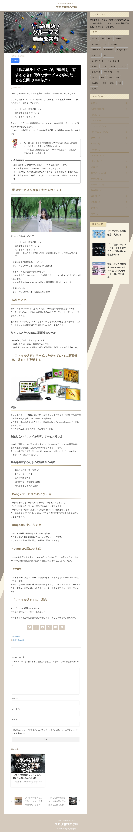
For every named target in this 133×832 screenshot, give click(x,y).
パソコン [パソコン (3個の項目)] (122, 66)
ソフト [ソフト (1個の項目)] (103, 66)
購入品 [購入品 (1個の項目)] (94, 89)
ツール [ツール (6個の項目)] (112, 66)
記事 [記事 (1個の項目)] (119, 83)
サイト (14, 719)
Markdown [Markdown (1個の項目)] (95, 44)
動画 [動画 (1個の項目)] (110, 77)
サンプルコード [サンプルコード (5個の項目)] (98, 61)
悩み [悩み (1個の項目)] (117, 77)
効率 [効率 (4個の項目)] (102, 77)
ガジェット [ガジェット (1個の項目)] (96, 55)
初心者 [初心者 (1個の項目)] (94, 77)
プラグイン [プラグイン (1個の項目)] (108, 72)
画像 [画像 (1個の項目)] (112, 83)
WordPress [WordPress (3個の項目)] (108, 50)
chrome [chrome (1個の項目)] (94, 39)
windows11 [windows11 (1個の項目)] (96, 50)
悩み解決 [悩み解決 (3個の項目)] (95, 83)
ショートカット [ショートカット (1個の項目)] (113, 61)
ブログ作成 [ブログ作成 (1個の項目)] (96, 72)
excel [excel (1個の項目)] (110, 39)
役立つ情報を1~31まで (66, 820)
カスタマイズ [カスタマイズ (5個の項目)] (122, 50)
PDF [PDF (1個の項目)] (105, 44)
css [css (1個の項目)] (103, 39)
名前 (15, 698)
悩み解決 (16, 636)
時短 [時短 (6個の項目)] (104, 83)
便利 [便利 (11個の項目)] (118, 72)
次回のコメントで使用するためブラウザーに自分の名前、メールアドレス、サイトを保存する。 (45, 731)
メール (16, 708)
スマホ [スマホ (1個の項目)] (94, 66)
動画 (14, 640)
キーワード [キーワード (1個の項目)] (108, 55)
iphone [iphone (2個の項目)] (119, 39)
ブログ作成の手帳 (66, 7)
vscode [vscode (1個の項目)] (114, 44)
